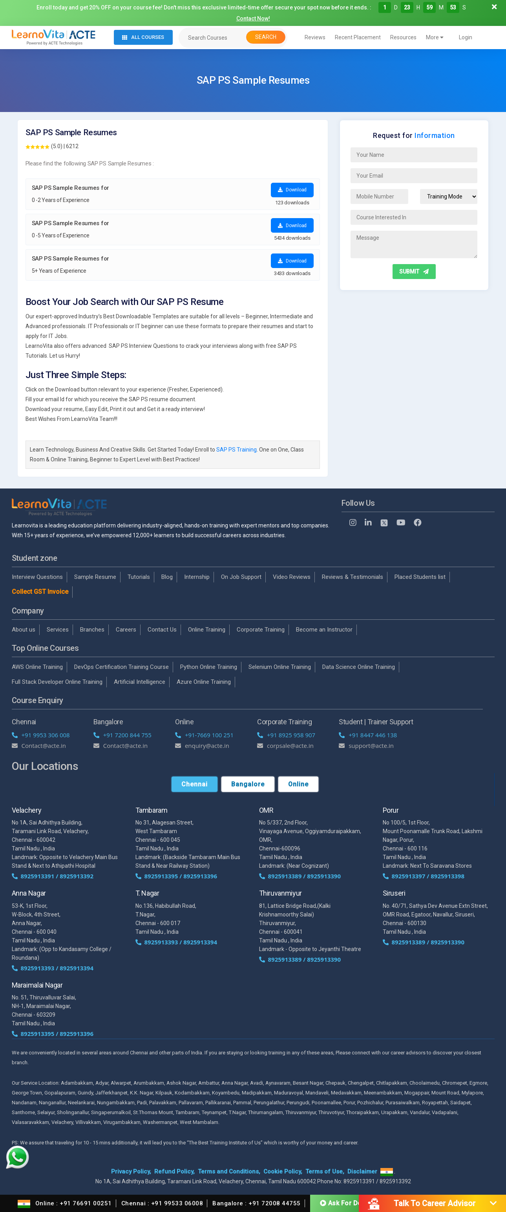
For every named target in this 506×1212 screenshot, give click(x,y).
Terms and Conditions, (229, 1171)
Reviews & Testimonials (352, 576)
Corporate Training (261, 629)
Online (298, 784)
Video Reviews (292, 576)
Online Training (206, 629)
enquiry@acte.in (202, 745)
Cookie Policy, (282, 1171)
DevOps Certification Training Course (121, 666)
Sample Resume (95, 576)
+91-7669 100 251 (204, 735)
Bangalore (248, 784)
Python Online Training (208, 666)
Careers (126, 629)
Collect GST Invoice (40, 591)
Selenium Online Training (279, 666)
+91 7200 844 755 (122, 735)
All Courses (143, 37)
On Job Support (241, 576)
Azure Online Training (204, 681)
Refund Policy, (174, 1171)
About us (23, 629)
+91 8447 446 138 (368, 735)
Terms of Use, (324, 1171)
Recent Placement (358, 37)
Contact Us (162, 629)
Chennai (194, 784)
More (435, 37)
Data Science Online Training (358, 666)
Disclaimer (362, 1171)
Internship (197, 576)
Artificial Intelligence (139, 681)
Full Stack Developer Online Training (57, 681)
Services (58, 629)
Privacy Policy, (131, 1171)
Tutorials (139, 576)
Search (265, 37)
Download (292, 190)
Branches (92, 629)
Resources (403, 37)
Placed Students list (420, 576)
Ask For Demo (345, 1202)
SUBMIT (414, 271)
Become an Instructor (324, 629)
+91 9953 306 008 (41, 735)
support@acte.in (366, 745)
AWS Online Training (37, 666)
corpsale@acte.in (285, 745)
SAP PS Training (236, 449)
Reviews (315, 37)
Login (465, 37)
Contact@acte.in (39, 745)
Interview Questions (37, 576)
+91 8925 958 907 (286, 735)
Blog (167, 576)
